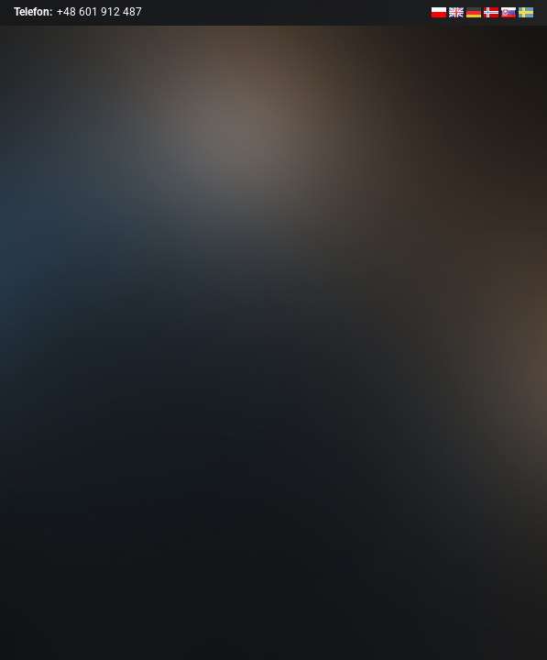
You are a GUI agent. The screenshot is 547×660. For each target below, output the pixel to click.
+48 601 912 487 (99, 12)
